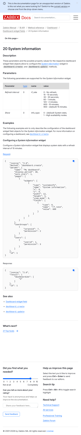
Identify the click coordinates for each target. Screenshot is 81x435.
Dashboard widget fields (14, 31)
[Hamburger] (75, 17)
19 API (22, 27)
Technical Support (51, 405)
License (50, 431)
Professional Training (52, 415)
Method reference (36, 27)
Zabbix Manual (9, 27)
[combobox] (52, 17)
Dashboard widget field (16, 327)
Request (6, 153)
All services (48, 410)
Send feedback (11, 414)
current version (61, 6)
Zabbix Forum (49, 420)
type (25, 86)
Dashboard (52, 27)
